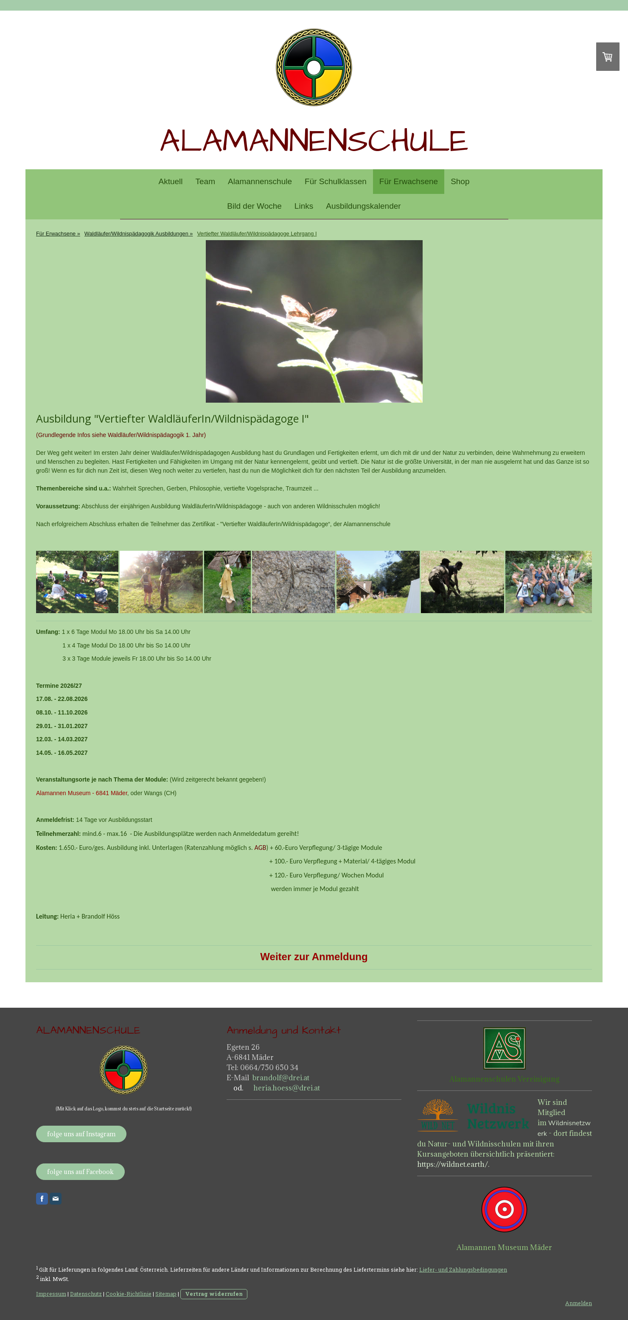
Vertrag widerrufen (214, 1293)
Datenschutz (86, 1293)
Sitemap (166, 1293)
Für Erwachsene (408, 181)
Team (205, 181)
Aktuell (171, 181)
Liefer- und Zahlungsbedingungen (463, 1269)
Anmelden (578, 1303)
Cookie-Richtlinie (128, 1293)
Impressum (51, 1293)
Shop (460, 181)
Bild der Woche (254, 206)
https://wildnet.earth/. (453, 1164)
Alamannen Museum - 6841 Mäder (81, 793)
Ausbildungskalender (363, 206)
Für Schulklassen (336, 181)
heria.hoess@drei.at (286, 1088)
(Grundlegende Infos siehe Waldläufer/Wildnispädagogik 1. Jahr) (121, 435)
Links (303, 206)
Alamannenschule (260, 181)
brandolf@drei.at (280, 1077)
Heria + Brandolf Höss (90, 916)
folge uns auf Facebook (80, 1172)
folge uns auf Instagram (81, 1134)
